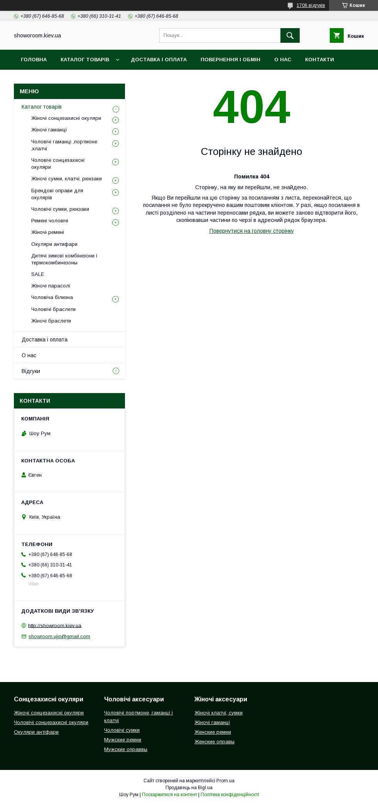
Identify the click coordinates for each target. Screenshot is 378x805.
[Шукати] (290, 35)
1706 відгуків (311, 5)
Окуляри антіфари (36, 732)
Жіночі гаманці (49, 130)
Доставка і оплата (159, 59)
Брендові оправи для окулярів (57, 194)
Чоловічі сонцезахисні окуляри (57, 163)
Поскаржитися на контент (169, 794)
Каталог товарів (85, 59)
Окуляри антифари (54, 244)
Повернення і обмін (230, 59)
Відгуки (32, 79)
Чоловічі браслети (53, 309)
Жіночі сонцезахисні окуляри (66, 118)
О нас (282, 59)
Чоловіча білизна (52, 297)
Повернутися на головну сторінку (251, 231)
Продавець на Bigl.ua (189, 787)
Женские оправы (214, 741)
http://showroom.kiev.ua (54, 625)
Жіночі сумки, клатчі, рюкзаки (66, 179)
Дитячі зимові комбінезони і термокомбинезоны (64, 259)
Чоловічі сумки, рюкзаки (60, 209)
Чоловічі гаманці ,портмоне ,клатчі (64, 145)
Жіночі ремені (47, 232)
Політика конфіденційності (230, 794)
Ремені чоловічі (49, 221)
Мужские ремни (122, 740)
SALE (37, 274)
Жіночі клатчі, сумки (218, 713)
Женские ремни (212, 732)
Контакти (319, 59)
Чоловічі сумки (122, 730)
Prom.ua (225, 780)
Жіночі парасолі (50, 286)
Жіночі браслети (51, 321)
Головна (34, 59)
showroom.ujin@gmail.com (59, 636)
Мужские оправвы (125, 749)
